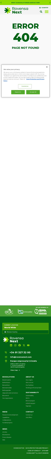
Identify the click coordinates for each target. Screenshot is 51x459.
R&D (3, 440)
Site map (45, 450)
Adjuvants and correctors (10, 393)
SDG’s (27, 398)
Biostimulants (6, 380)
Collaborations (6, 420)
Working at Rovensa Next (33, 387)
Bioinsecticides (7, 387)
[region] (25, 81)
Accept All (33, 92)
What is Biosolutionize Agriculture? (25, 2)
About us (30, 377)
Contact (30, 412)
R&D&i (4, 412)
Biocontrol (5, 395)
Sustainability (32, 392)
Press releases (6, 437)
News (4, 429)
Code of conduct (34, 450)
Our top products (7, 398)
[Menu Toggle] (47, 12)
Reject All (18, 92)
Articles (4, 432)
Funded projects (7, 422)
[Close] (47, 67)
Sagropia (28, 406)
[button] (1, 3)
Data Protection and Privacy (37, 448)
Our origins (29, 380)
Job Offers (29, 417)
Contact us (29, 415)
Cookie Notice (19, 448)
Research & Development (10, 415)
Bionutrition (6, 385)
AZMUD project (30, 403)
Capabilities (5, 417)
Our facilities (29, 385)
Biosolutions (8, 377)
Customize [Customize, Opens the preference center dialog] (25, 86)
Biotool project (30, 400)
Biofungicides (6, 390)
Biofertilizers (6, 382)
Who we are (29, 382)
